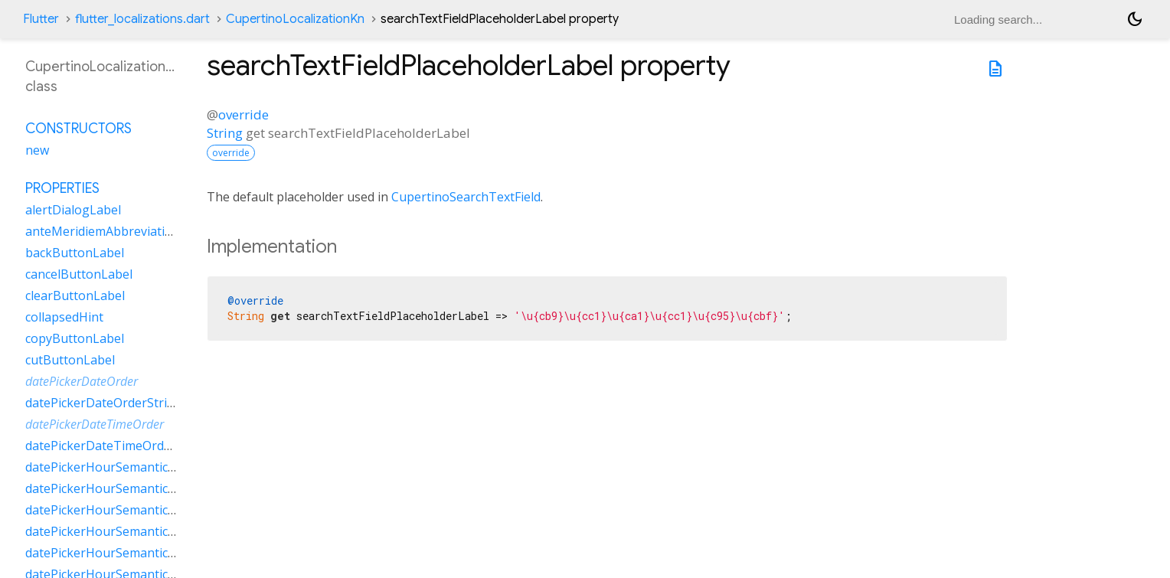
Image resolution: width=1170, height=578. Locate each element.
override (243, 114)
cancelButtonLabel (78, 274)
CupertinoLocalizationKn (295, 19)
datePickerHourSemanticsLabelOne (127, 509)
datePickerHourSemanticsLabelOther (132, 531)
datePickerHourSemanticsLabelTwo (127, 552)
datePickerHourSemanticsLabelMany (131, 488)
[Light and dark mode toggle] (1135, 19)
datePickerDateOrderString (103, 402)
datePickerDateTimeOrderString (118, 445)
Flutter (41, 19)
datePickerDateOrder (81, 381)
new (37, 150)
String (225, 133)
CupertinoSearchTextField (466, 196)
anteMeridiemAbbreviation (102, 231)
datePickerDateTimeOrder (94, 424)
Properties (62, 188)
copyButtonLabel (74, 338)
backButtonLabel (74, 252)
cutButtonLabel (70, 359)
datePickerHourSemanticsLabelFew (126, 467)
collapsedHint (64, 317)
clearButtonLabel (75, 295)
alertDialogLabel (73, 209)
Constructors (78, 128)
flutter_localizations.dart (142, 19)
